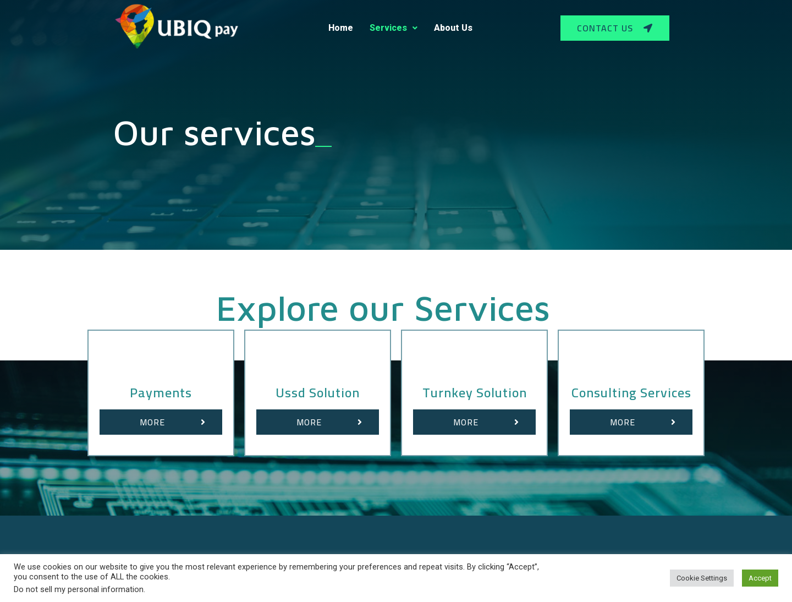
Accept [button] (760, 578)
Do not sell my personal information (79, 589)
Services (393, 28)
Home (340, 28)
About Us (453, 28)
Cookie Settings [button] (701, 578)
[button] (614, 28)
